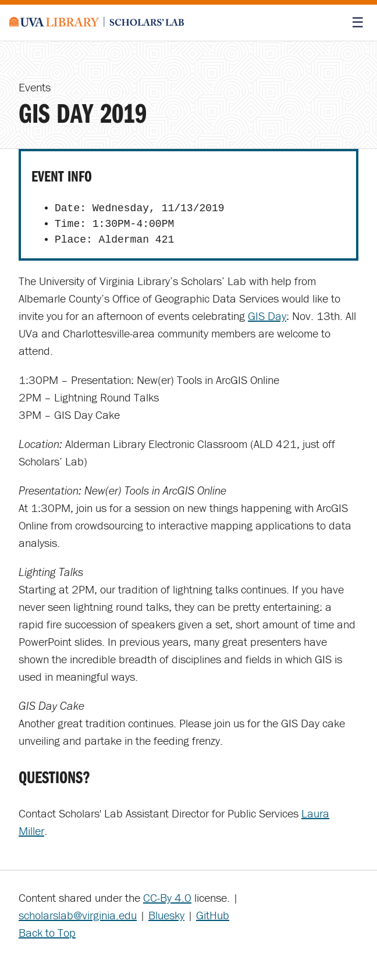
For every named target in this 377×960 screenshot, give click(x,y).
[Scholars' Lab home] (96, 22)
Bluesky (166, 915)
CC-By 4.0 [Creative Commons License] (167, 897)
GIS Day (267, 315)
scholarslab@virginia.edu (78, 915)
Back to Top (47, 932)
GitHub (212, 915)
